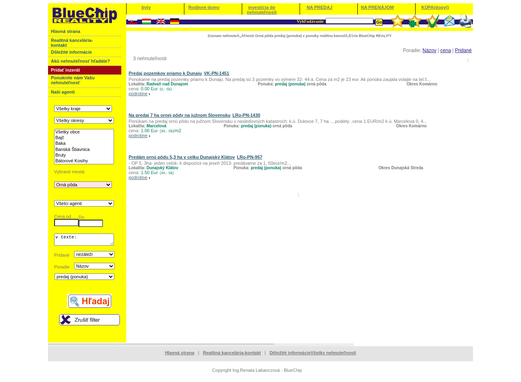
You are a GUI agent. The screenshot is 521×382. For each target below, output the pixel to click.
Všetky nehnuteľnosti (333, 355)
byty (146, 7)
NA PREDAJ (319, 7)
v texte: (84, 241)
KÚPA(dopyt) (435, 7)
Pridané (463, 50)
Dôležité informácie (290, 355)
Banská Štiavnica (84, 150)
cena (445, 50)
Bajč (84, 138)
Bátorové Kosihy (84, 161)
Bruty (84, 155)
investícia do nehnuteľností (261, 10)
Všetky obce (84, 132)
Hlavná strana (179, 355)
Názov (429, 50)
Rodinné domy (203, 7)
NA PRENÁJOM (377, 7)
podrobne (138, 93)
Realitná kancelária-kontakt (232, 355)
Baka (84, 143)
